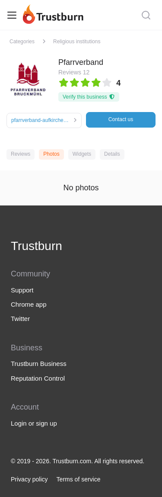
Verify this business (89, 97)
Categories (22, 42)
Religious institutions (76, 42)
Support (22, 290)
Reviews (20, 154)
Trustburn (36, 246)
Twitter (20, 318)
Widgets (82, 154)
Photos (51, 154)
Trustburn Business (39, 363)
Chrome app (29, 304)
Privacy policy (29, 479)
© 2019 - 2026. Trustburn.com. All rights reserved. (77, 461)
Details (112, 154)
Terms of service (79, 479)
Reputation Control (38, 378)
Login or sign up (34, 423)
